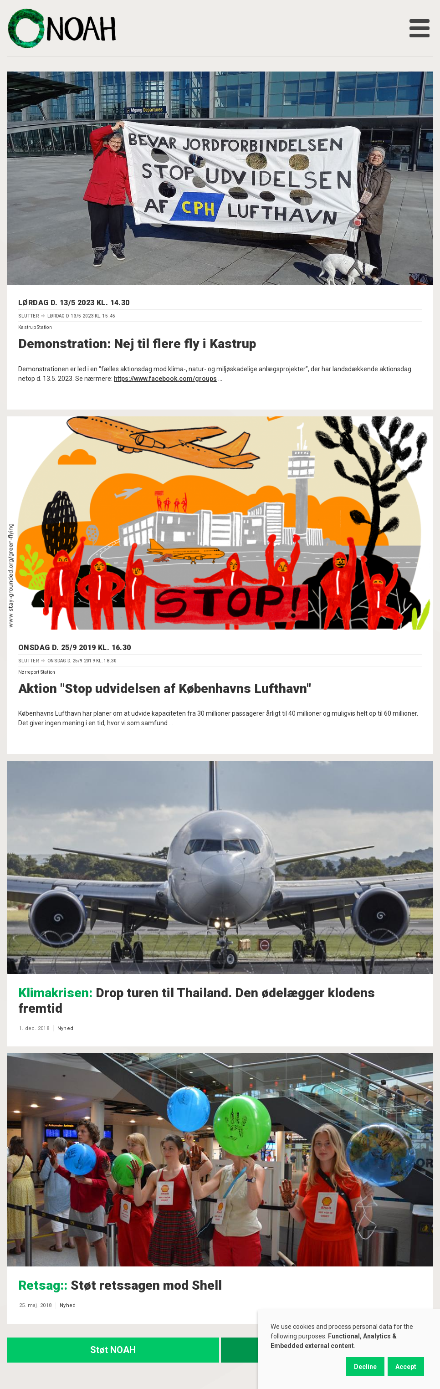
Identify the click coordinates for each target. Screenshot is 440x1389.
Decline (365, 1366)
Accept (405, 1366)
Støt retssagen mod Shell (120, 1285)
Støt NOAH (113, 1349)
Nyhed (65, 1028)
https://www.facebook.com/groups (165, 378)
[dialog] (349, 1349)
